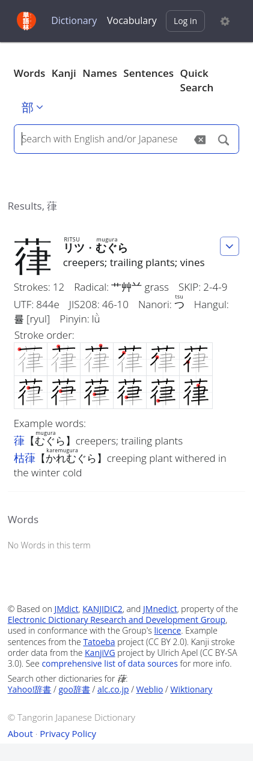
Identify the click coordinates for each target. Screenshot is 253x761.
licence (167, 630)
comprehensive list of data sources (109, 663)
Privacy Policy (68, 733)
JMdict (66, 608)
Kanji (64, 73)
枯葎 (24, 457)
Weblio (149, 689)
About (20, 733)
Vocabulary (132, 20)
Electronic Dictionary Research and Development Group (117, 619)
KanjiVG (100, 652)
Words (30, 73)
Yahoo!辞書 (30, 689)
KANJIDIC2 (102, 608)
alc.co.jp (113, 689)
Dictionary (74, 20)
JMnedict (160, 608)
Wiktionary (191, 689)
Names (99, 73)
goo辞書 (74, 689)
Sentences (148, 73)
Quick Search (197, 80)
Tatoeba (99, 641)
